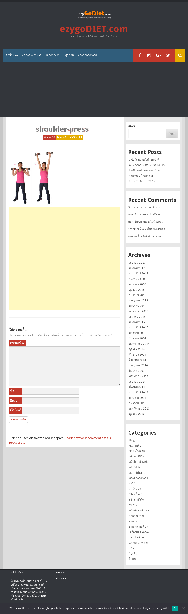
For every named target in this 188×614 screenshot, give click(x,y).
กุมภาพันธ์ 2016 (138, 278)
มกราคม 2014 (137, 397)
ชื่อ (12, 391)
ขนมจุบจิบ (135, 445)
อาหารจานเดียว (138, 526)
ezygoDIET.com (94, 28)
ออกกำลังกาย (53, 55)
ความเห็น (18, 343)
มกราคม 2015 (137, 332)
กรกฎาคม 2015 (138, 300)
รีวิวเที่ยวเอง (20, 572)
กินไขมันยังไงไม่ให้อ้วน (142, 181)
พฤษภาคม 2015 (138, 311)
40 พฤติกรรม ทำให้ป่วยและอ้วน (147, 165)
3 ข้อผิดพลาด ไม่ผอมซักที (144, 159)
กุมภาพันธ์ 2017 (138, 273)
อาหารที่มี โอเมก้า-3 (141, 176)
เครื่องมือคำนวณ (139, 532)
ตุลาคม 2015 (137, 289)
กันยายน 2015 (137, 295)
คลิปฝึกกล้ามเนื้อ (139, 461)
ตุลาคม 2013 (137, 413)
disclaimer (62, 577)
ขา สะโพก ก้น (137, 450)
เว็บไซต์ (15, 410)
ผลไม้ (132, 483)
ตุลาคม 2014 (137, 349)
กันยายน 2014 (137, 354)
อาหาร (133, 521)
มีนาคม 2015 (137, 322)
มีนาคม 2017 (137, 268)
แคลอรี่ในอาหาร (31, 55)
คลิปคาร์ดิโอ (136, 456)
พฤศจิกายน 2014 (139, 343)
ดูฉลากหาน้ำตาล (150, 207)
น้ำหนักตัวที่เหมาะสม (149, 236)
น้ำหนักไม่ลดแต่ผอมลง (152, 228)
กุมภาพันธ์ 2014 (138, 392)
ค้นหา (131, 125)
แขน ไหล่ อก (136, 537)
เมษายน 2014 (137, 381)
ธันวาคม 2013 (137, 403)
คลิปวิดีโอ (135, 467)
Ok (175, 608)
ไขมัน (132, 559)
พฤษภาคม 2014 (138, 376)
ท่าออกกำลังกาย (87, 55)
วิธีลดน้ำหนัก (136, 494)
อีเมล (13, 401)
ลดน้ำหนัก (12, 55)
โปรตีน (133, 553)
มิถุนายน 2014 (137, 370)
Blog (132, 440)
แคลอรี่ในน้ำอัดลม (152, 221)
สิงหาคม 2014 (137, 359)
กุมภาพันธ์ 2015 (138, 327)
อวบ (130, 236)
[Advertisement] (94, 89)
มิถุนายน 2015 (137, 305)
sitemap (60, 572)
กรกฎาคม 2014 (138, 365)
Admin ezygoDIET (71, 137)
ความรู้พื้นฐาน (137, 472)
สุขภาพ (69, 55)
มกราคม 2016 (137, 284)
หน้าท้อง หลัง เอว (139, 510)
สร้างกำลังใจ (136, 499)
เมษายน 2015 (137, 316)
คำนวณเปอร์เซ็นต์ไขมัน (148, 214)
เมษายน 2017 (137, 262)
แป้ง (131, 548)
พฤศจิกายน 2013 (139, 408)
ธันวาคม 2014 (137, 338)
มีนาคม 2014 (137, 386)
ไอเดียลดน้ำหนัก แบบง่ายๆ (144, 170)
